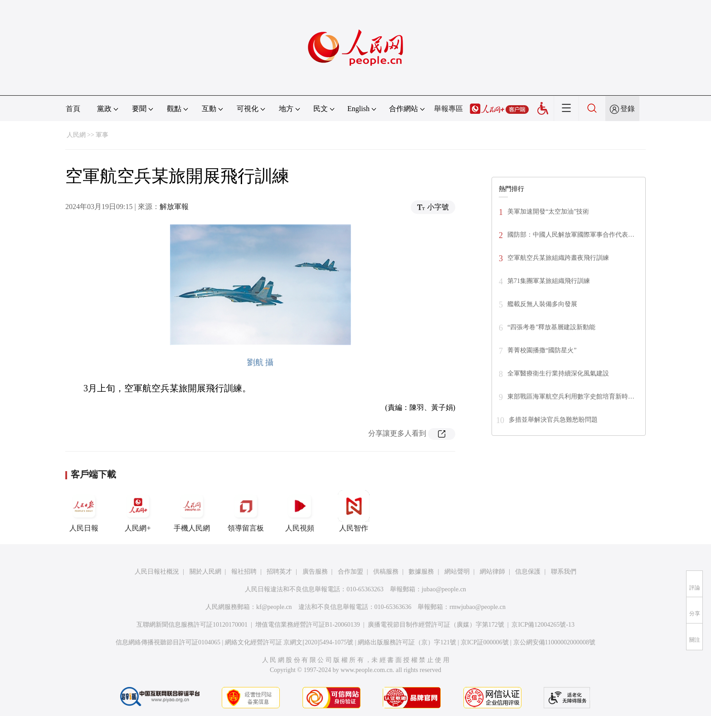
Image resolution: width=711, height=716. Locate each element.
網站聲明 (457, 571)
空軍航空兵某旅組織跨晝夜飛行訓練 (558, 257)
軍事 (102, 135)
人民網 (76, 135)
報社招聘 (244, 571)
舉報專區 (448, 108)
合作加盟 (350, 571)
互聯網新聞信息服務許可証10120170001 (192, 624)
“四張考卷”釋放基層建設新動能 (551, 327)
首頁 (73, 108)
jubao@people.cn (444, 589)
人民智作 (354, 511)
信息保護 (528, 571)
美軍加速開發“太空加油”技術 (548, 211)
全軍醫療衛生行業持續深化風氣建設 (558, 373)
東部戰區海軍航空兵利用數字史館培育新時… (570, 396)
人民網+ (138, 511)
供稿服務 (386, 571)
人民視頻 (300, 511)
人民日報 (84, 511)
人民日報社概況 (157, 571)
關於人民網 (205, 571)
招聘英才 (279, 571)
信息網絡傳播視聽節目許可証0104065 (168, 642)
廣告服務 (315, 571)
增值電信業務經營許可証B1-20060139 (307, 624)
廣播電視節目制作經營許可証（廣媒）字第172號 (436, 624)
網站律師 (492, 571)
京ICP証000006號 (485, 642)
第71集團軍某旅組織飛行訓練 (548, 281)
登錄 (627, 108)
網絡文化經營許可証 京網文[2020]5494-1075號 (289, 642)
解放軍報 (174, 206)
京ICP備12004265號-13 (542, 624)
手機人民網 (192, 511)
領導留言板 (246, 511)
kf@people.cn (274, 607)
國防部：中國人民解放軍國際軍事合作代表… (570, 234)
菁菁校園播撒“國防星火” (541, 350)
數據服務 (421, 571)
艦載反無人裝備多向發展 (542, 304)
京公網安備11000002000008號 (554, 642)
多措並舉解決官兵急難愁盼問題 (553, 419)
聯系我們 (563, 571)
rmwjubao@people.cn (477, 607)
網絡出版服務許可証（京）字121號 (407, 642)
